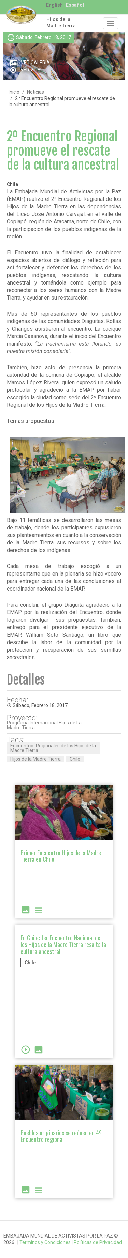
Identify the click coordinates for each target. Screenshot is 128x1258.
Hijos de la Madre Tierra (61, 22)
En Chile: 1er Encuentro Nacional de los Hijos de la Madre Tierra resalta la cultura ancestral (63, 944)
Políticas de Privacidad (98, 1242)
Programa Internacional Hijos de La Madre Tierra (44, 725)
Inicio (14, 92)
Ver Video (32, 69)
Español (75, 5)
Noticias (35, 92)
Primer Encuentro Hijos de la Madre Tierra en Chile (60, 856)
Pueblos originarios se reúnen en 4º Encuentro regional (61, 1136)
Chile (75, 759)
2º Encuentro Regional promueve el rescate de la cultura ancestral (63, 150)
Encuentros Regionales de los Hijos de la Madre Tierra (53, 748)
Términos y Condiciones (45, 1242)
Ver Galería (35, 62)
